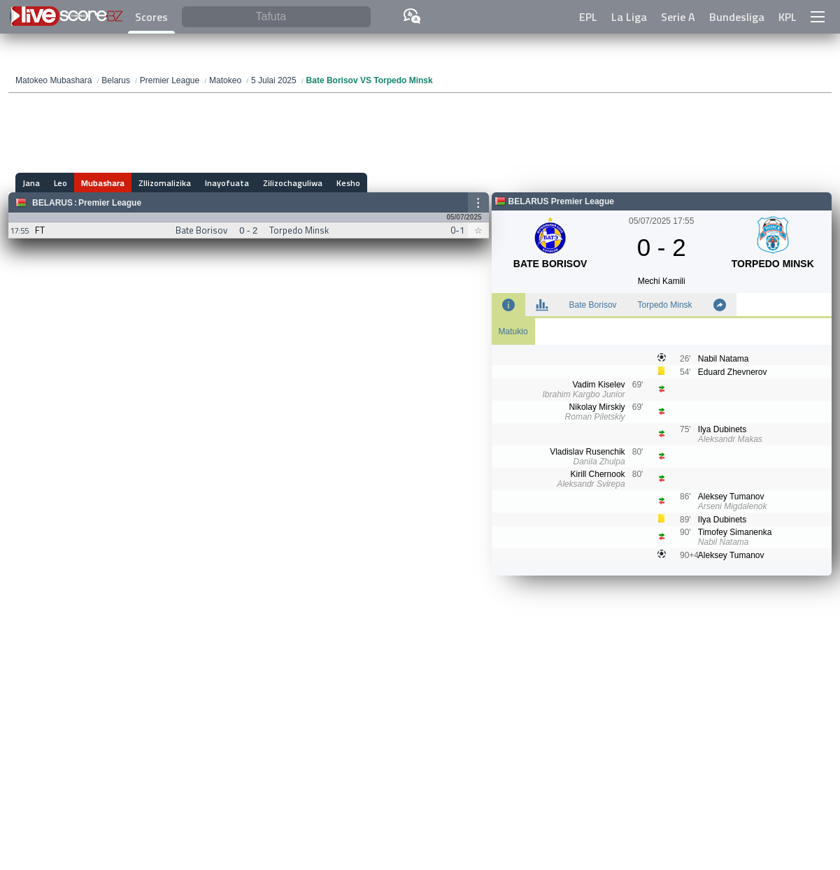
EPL (588, 16)
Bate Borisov (593, 305)
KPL (787, 16)
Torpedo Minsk (665, 305)
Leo (60, 183)
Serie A (678, 16)
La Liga (629, 16)
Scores (151, 16)
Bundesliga (736, 16)
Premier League (109, 203)
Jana (31, 183)
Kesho (348, 183)
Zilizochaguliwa (292, 183)
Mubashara (102, 183)
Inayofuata (227, 183)
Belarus (52, 203)
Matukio (513, 331)
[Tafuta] (276, 17)
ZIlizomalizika (164, 183)
